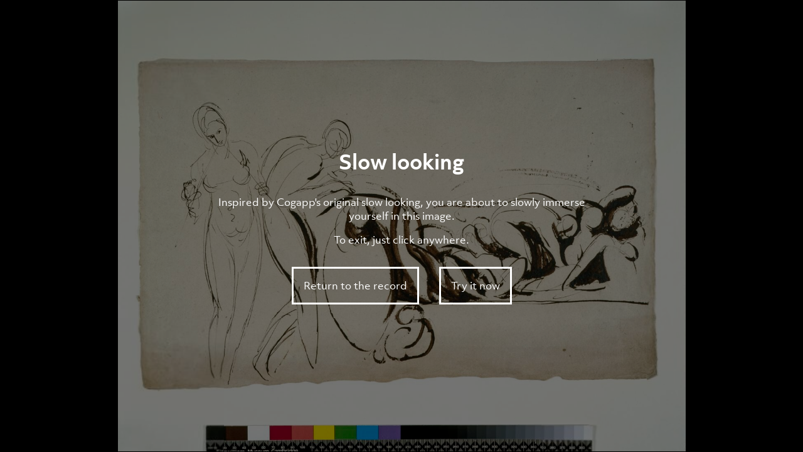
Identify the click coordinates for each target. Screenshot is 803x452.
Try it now (475, 286)
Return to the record (355, 286)
